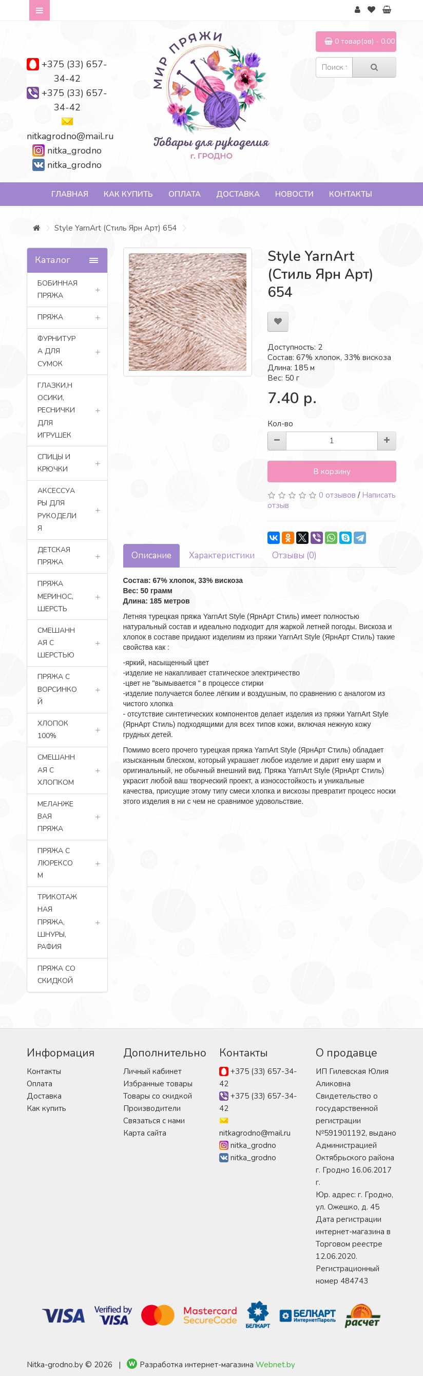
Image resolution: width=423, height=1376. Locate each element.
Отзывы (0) (294, 555)
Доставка (238, 194)
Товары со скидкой (157, 1096)
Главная (69, 194)
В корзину (332, 471)
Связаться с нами (154, 1121)
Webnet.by (275, 1365)
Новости (294, 194)
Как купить (128, 194)
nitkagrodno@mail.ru (70, 136)
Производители (152, 1108)
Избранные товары (158, 1084)
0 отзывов (337, 495)
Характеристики (222, 555)
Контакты (350, 194)
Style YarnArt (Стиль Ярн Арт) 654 (115, 228)
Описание (151, 555)
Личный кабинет (152, 1071)
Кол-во (280, 424)
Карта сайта (144, 1133)
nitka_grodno (74, 150)
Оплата (184, 194)
